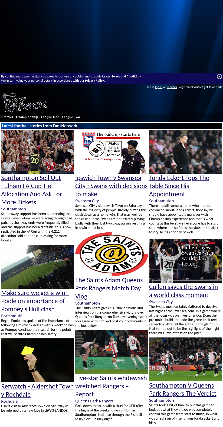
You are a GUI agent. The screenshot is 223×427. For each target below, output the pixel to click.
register (172, 87)
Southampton (13, 209)
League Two (71, 117)
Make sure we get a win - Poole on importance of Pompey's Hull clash (35, 301)
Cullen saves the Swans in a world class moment (183, 291)
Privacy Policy (94, 80)
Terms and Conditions (127, 76)
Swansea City (87, 200)
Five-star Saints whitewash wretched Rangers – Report (111, 386)
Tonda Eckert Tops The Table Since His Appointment (179, 186)
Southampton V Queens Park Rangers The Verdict (182, 389)
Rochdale (9, 401)
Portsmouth (12, 315)
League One (50, 117)
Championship (27, 117)
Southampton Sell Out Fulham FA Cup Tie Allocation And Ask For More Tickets (31, 190)
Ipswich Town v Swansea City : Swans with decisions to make (111, 186)
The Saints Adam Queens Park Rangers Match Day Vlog (109, 288)
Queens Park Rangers (94, 401)
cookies (78, 76)
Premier (7, 117)
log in (158, 87)
